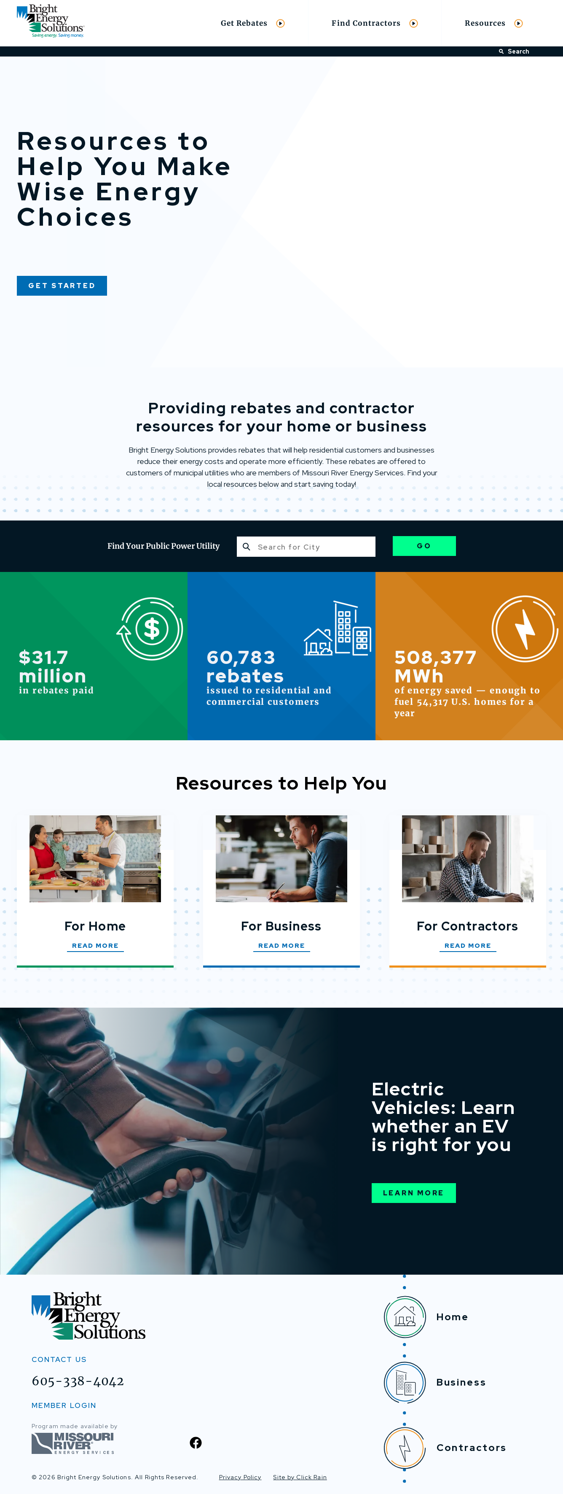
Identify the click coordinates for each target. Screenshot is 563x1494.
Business (435, 1383)
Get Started (62, 285)
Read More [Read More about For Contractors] (468, 945)
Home (426, 1317)
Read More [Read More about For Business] (281, 945)
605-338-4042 (78, 1381)
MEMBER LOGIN (64, 1405)
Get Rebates (253, 23)
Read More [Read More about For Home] (95, 945)
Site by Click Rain (300, 1477)
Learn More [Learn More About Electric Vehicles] (414, 1193)
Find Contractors (375, 23)
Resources (494, 23)
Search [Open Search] (514, 51)
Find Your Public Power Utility (163, 546)
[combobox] (306, 546)
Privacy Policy (240, 1477)
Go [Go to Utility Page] (424, 546)
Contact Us (59, 1359)
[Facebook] (196, 1443)
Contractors (445, 1448)
